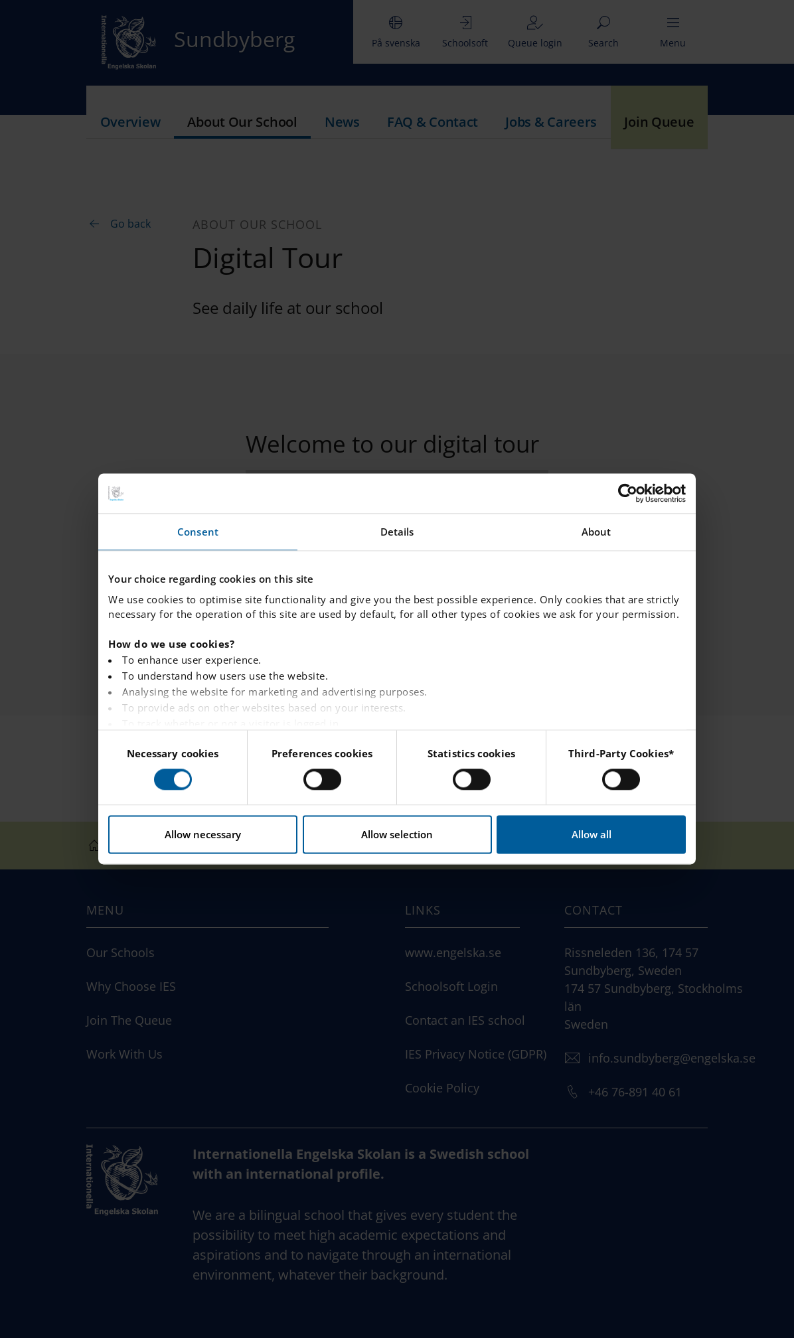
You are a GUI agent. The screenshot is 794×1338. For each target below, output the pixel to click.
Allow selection (397, 835)
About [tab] (596, 531)
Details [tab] (397, 531)
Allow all (591, 835)
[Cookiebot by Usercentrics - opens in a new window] (628, 493)
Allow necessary (203, 835)
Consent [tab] (197, 531)
